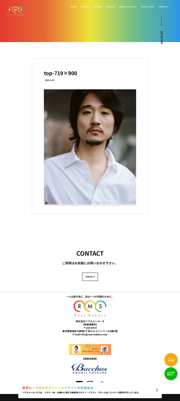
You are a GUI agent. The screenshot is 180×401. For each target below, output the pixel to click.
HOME (74, 7)
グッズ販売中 (171, 359)
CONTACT (164, 7)
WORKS (85, 7)
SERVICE (110, 7)
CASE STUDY (147, 7)
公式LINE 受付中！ (171, 373)
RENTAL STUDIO (128, 7)
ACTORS (97, 7)
